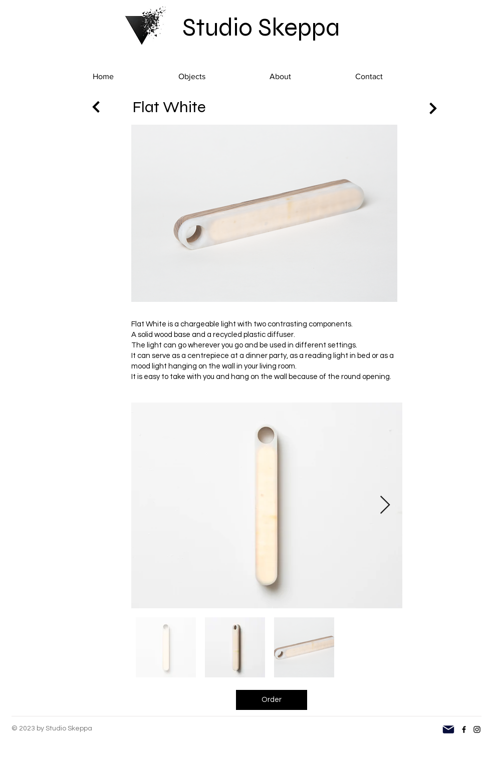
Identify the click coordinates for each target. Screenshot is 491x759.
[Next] (96, 107)
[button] (191, 76)
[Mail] (448, 729)
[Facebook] (463, 729)
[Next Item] (385, 505)
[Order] (271, 700)
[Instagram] (476, 729)
